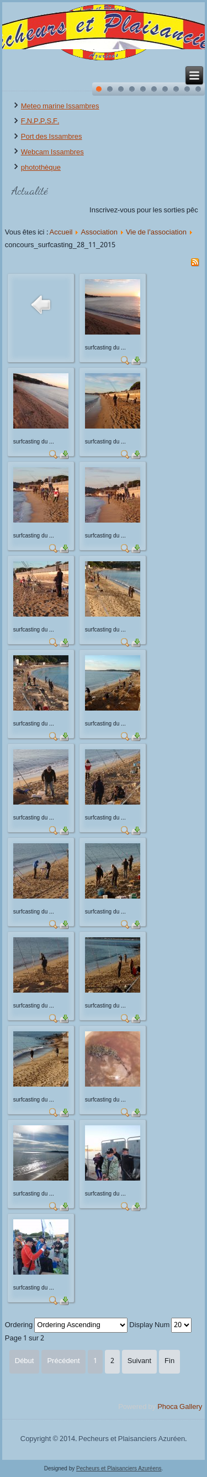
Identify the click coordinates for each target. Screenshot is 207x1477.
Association (99, 232)
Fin (169, 1361)
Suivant (139, 1361)
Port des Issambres (51, 137)
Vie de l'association (156, 232)
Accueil (61, 232)
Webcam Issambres (52, 152)
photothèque (41, 167)
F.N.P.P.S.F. (40, 121)
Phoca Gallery (179, 1407)
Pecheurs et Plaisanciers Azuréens (119, 1468)
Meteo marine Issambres (60, 106)
